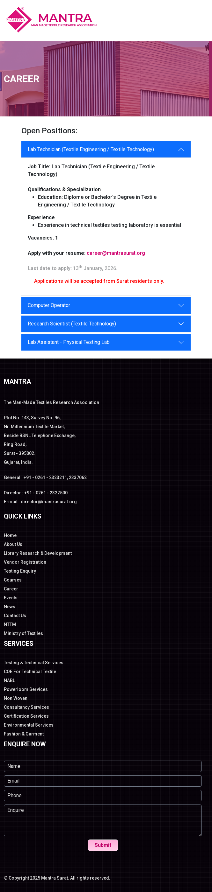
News (9, 606)
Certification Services (26, 716)
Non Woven (15, 698)
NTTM (10, 624)
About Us (13, 544)
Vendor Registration (25, 562)
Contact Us (15, 615)
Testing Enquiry (20, 571)
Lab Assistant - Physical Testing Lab (69, 342)
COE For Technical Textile (30, 671)
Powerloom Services (26, 689)
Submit (103, 845)
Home (10, 535)
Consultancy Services (26, 707)
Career (11, 588)
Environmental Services (29, 725)
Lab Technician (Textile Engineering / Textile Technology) (91, 149)
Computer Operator (49, 305)
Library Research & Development (38, 553)
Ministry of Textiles (23, 633)
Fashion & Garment (24, 733)
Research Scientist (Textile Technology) (72, 324)
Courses (13, 579)
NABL (9, 680)
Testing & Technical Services (33, 662)
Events (11, 597)
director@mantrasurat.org (49, 501)
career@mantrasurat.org (116, 253)
